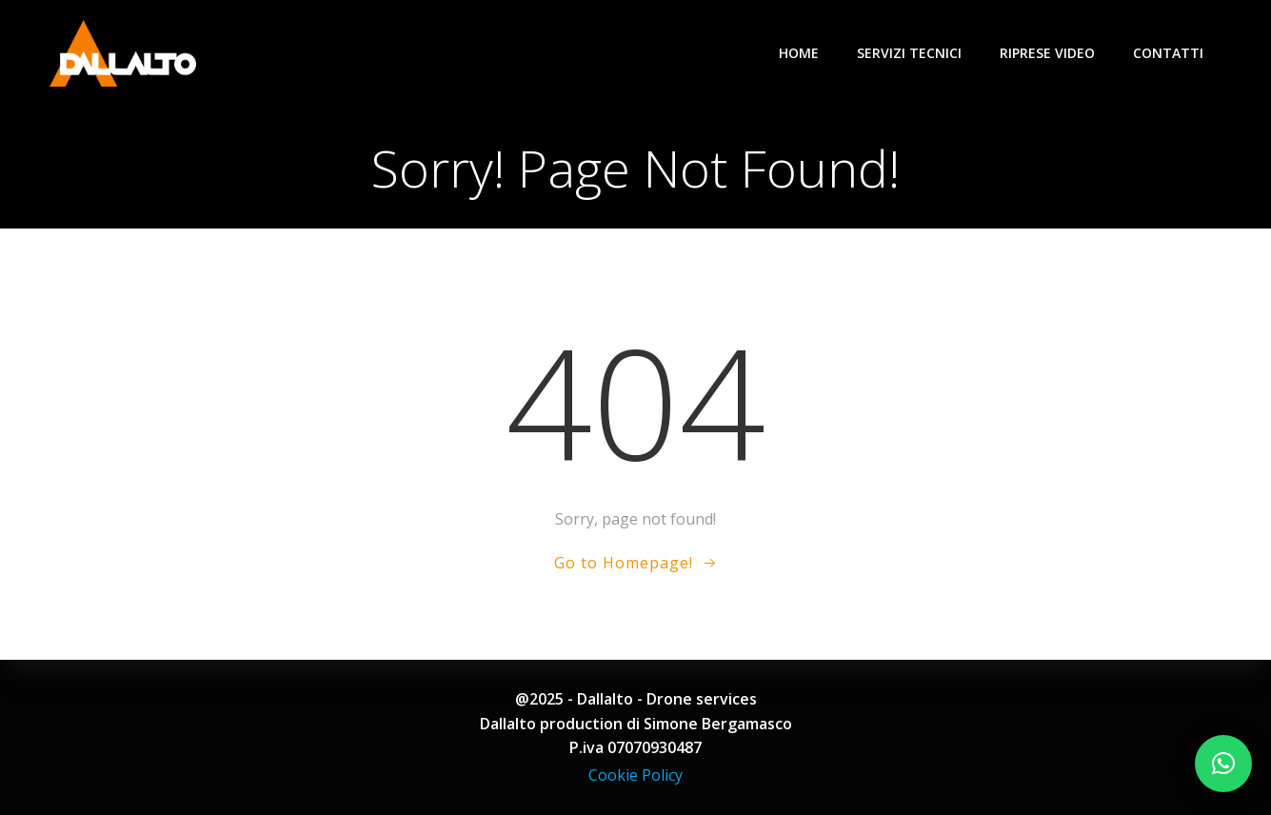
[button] (1223, 763)
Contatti (1168, 53)
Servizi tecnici (909, 53)
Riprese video (1047, 53)
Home (799, 53)
